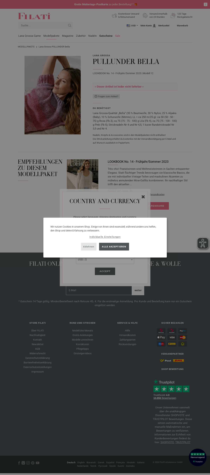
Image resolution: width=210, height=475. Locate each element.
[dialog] (105, 237)
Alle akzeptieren (114, 246)
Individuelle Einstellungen (105, 236)
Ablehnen (88, 246)
